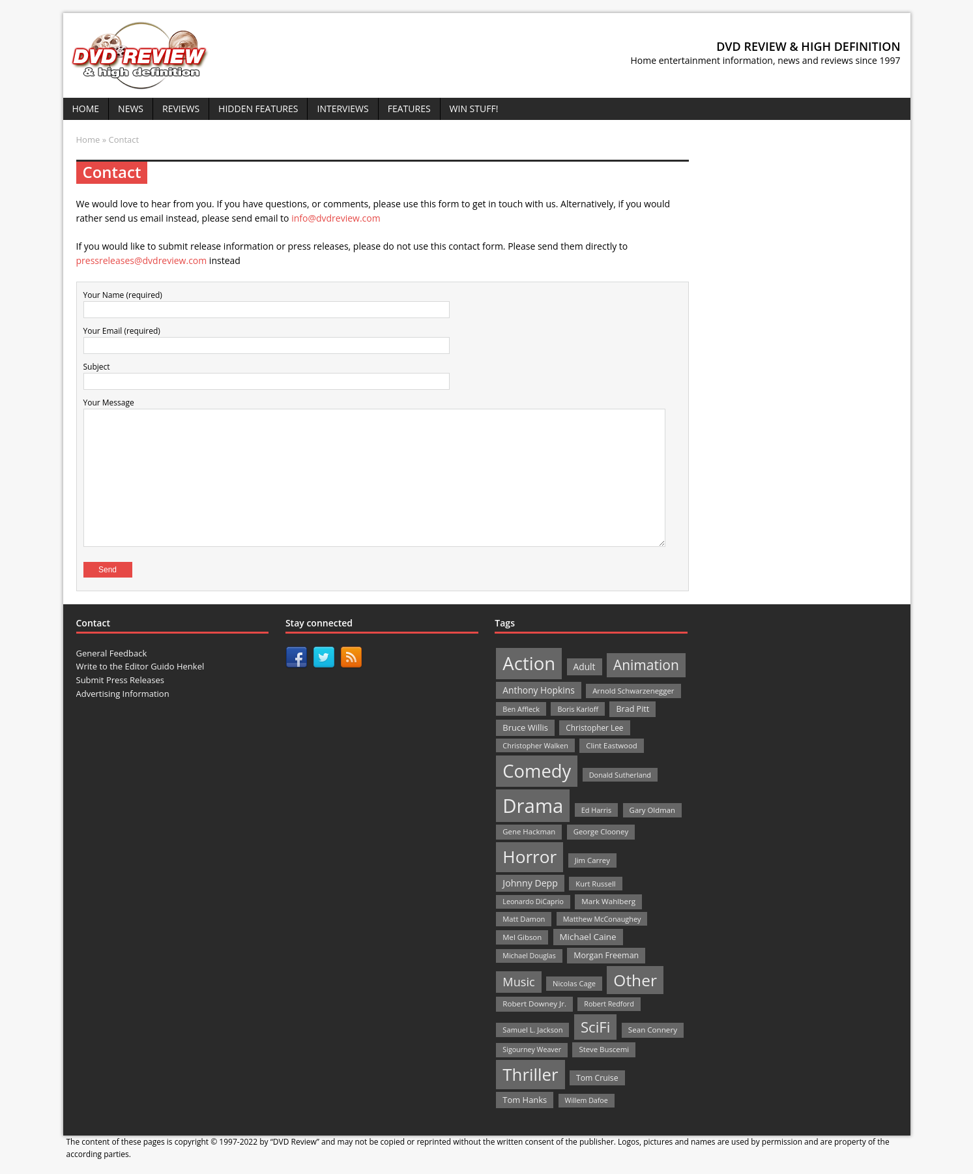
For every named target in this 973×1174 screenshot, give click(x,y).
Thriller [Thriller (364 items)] (530, 1074)
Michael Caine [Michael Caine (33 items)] (588, 937)
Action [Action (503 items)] (528, 663)
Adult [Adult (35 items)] (585, 666)
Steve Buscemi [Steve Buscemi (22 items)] (604, 1049)
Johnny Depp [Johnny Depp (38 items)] (530, 883)
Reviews (180, 108)
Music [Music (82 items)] (518, 982)
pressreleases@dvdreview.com (141, 260)
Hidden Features (258, 108)
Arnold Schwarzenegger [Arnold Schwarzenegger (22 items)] (633, 691)
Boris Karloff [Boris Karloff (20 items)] (577, 709)
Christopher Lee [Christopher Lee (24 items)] (594, 727)
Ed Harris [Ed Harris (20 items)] (596, 810)
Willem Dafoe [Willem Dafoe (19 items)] (586, 1100)
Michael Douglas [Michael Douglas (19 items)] (528, 955)
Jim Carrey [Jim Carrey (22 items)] (592, 860)
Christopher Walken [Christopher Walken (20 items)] (535, 745)
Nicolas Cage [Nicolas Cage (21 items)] (574, 983)
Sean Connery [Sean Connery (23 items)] (652, 1030)
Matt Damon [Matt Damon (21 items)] (523, 919)
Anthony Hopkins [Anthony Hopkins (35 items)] (538, 690)
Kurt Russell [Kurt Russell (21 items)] (595, 883)
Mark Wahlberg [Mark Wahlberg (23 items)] (608, 901)
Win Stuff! (474, 108)
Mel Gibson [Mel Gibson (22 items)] (522, 937)
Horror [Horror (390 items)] (529, 856)
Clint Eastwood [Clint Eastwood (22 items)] (611, 745)
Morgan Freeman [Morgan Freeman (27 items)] (606, 955)
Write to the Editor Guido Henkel (140, 666)
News (130, 108)
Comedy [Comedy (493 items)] (536, 771)
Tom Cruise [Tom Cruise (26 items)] (597, 1077)
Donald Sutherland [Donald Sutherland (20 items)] (620, 775)
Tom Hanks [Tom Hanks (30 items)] (524, 1100)
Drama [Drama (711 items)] (532, 806)
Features (409, 108)
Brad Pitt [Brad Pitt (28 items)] (632, 708)
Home (86, 108)
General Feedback (111, 653)
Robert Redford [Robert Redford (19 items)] (608, 1003)
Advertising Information (122, 693)
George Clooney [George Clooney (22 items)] (601, 831)
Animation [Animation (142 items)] (646, 665)
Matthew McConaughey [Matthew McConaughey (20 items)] (602, 919)
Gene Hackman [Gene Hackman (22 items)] (528, 831)
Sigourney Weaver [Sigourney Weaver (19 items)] (531, 1049)
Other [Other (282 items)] (635, 980)
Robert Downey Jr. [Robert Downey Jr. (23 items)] (534, 1003)
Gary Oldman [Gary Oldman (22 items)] (652, 810)
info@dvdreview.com (336, 218)
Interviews (342, 108)
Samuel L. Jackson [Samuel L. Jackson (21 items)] (532, 1030)
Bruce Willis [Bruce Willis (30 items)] (525, 727)
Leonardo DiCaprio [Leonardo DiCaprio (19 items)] (533, 901)
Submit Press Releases (120, 680)
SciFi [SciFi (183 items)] (596, 1027)
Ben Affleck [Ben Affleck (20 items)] (521, 709)
